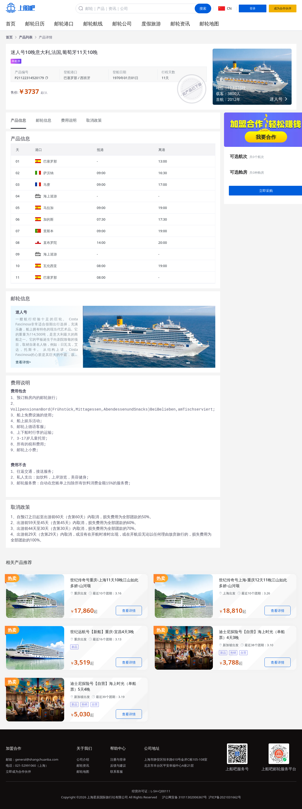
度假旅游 (151, 23)
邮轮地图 (209, 23)
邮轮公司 (122, 23)
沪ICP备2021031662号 (225, 797)
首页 (10, 23)
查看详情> (23, 362)
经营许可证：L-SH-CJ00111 (151, 791)
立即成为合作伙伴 (18, 771)
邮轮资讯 (180, 23)
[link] (9, 37)
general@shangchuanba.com (36, 759)
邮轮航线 (93, 23)
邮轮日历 (35, 23)
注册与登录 (118, 759)
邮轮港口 (64, 23)
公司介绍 (83, 759)
